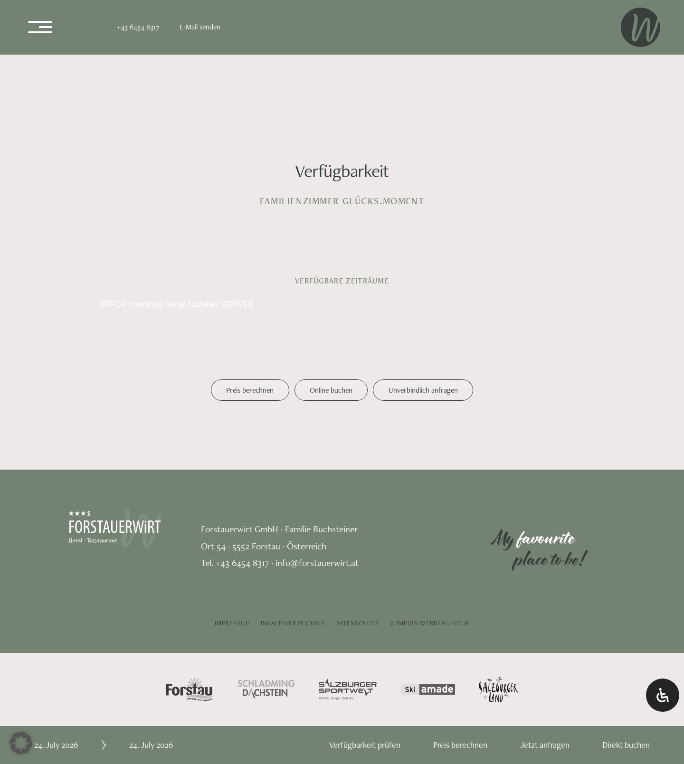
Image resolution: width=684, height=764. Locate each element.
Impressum (233, 623)
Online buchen (331, 390)
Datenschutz (357, 623)
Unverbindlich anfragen (423, 390)
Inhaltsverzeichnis (293, 623)
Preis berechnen (250, 390)
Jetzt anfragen (545, 744)
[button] (21, 743)
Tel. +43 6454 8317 (235, 562)
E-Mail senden (200, 27)
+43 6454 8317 (138, 27)
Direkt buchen (626, 744)
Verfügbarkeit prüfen (364, 744)
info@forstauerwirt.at (317, 562)
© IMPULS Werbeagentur (429, 623)
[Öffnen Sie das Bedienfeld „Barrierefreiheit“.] (662, 695)
